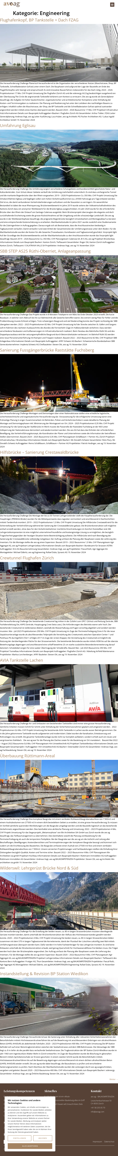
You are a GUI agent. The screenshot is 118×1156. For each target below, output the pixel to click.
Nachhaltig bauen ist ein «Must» (57, 1096)
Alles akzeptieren (30, 1146)
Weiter (113, 1079)
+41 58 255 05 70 (98, 1107)
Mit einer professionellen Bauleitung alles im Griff (64, 1100)
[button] (112, 5)
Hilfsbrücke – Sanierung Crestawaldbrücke (39, 452)
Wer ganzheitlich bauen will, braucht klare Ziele (63, 1104)
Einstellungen (19, 1138)
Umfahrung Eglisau (17, 125)
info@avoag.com (97, 1111)
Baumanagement (11, 1096)
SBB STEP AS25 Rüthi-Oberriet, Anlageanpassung (45, 251)
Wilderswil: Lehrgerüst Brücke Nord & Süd (39, 868)
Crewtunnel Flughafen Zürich (27, 558)
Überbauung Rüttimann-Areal (27, 755)
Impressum (97, 1141)
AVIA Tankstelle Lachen (21, 660)
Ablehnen (42, 1138)
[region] (30, 1124)
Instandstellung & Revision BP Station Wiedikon (44, 973)
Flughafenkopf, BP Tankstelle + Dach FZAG (39, 20)
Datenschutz (109, 1141)
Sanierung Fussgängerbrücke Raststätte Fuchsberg (47, 350)
